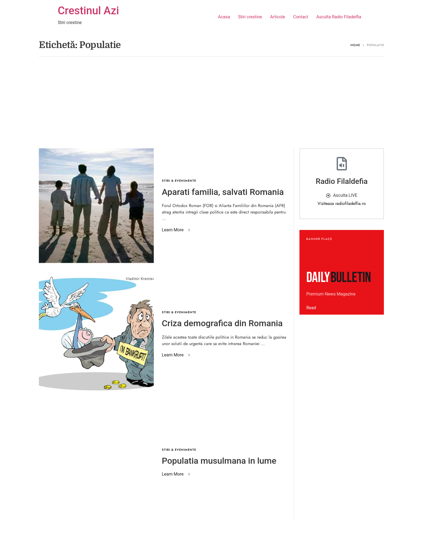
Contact (300, 16)
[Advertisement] (211, 105)
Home (355, 45)
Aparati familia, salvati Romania (223, 192)
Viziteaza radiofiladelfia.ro (342, 203)
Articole (277, 16)
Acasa (224, 16)
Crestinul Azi (88, 10)
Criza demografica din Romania (222, 323)
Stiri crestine (250, 16)
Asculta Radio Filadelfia (338, 16)
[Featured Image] (96, 205)
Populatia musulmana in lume (219, 461)
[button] (177, 230)
